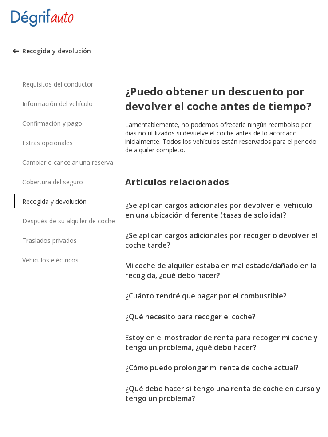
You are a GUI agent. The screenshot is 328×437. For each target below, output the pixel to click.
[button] (318, 18)
